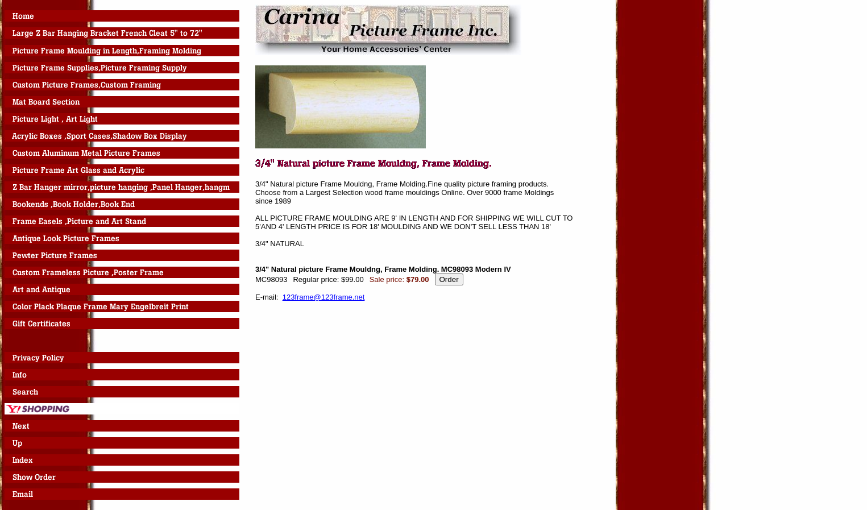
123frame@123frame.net (324, 297)
